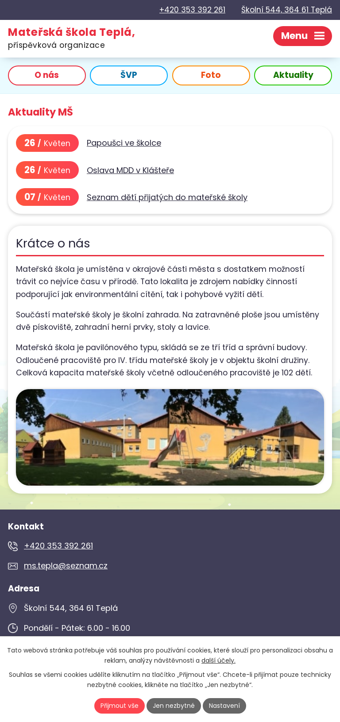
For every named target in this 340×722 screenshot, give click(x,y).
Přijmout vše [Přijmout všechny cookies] (119, 705)
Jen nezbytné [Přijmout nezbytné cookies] (174, 705)
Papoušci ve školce (124, 142)
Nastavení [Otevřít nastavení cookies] (224, 705)
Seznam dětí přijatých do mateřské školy (167, 197)
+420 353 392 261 (192, 9)
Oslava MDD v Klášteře (130, 170)
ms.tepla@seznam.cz (66, 565)
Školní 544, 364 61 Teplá (286, 9)
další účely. (218, 660)
